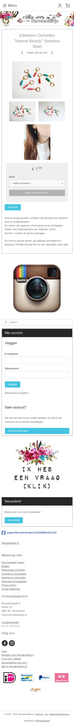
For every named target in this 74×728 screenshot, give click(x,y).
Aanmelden (14, 520)
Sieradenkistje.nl (10, 543)
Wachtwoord (12, 368)
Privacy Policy (9, 585)
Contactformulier (10, 622)
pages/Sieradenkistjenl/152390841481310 (29, 532)
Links (4, 651)
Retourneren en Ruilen (13, 570)
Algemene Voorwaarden (14, 581)
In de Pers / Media (11, 658)
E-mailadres (11, 354)
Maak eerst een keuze (37, 192)
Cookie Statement (11, 589)
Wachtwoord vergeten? (17, 393)
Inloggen (12, 384)
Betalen (6, 566)
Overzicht (13, 207)
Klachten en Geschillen (14, 577)
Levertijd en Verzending (14, 574)
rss (46, 714)
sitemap (39, 714)
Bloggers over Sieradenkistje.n (18, 655)
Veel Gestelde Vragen (13, 562)
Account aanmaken (18, 430)
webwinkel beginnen (59, 714)
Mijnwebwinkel (43, 720)
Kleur (12, 177)
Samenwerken (9, 662)
